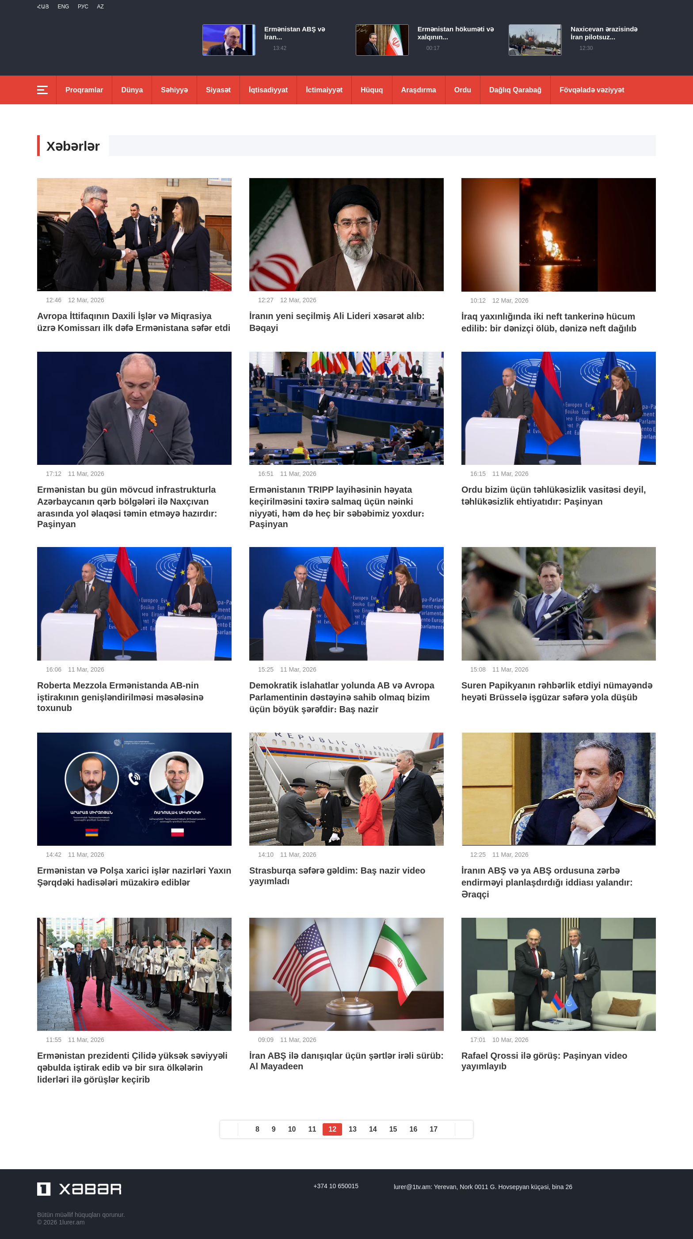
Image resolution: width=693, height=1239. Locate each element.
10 (292, 1129)
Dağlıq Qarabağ (515, 90)
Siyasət (218, 90)
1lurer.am (71, 1222)
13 (353, 1129)
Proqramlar (84, 90)
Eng (63, 7)
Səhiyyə (174, 90)
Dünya (132, 90)
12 (332, 1129)
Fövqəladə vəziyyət (592, 90)
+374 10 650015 (335, 1186)
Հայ (43, 7)
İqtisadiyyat (268, 90)
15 (393, 1129)
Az (100, 7)
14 (373, 1129)
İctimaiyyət (324, 90)
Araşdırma (418, 90)
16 (414, 1129)
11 (312, 1129)
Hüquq (372, 90)
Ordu (462, 90)
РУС (83, 7)
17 (434, 1129)
